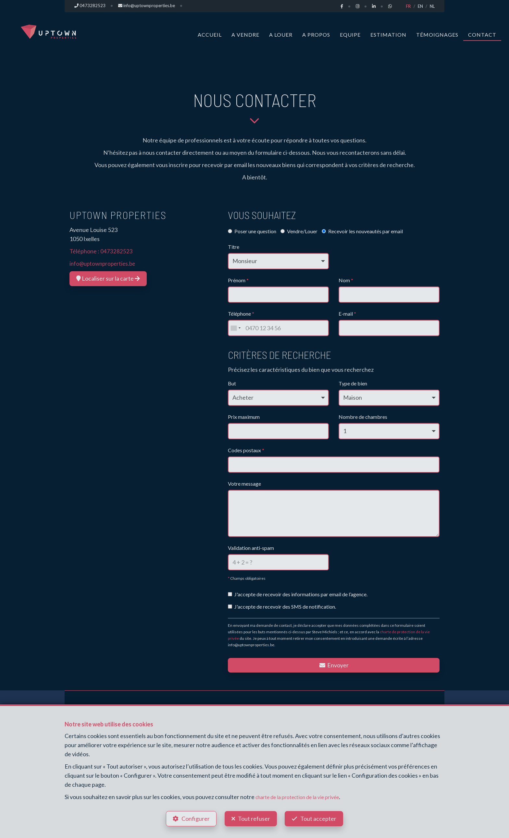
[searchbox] (232, 463)
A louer (280, 34)
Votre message (244, 483)
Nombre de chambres (363, 417)
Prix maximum (244, 417)
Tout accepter (321, 817)
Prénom (238, 280)
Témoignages (437, 34)
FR (408, 6)
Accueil (210, 34)
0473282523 (116, 251)
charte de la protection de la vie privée (303, 793)
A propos (316, 34)
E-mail (347, 313)
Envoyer (334, 665)
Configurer (193, 817)
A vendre (245, 34)
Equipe (350, 34)
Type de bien (353, 383)
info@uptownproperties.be (104, 263)
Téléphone (241, 313)
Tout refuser (254, 817)
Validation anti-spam (251, 548)
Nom (346, 280)
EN (420, 6)
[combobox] (235, 328)
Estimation (388, 34)
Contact (482, 34)
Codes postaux (246, 450)
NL (432, 6)
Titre (233, 247)
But (232, 383)
